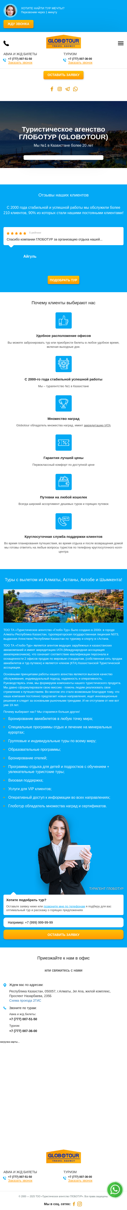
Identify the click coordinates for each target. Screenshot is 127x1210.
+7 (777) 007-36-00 (80, 58)
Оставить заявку (64, 75)
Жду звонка (18, 24)
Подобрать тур (63, 280)
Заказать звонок (20, 62)
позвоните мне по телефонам (64, 906)
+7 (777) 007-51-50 (20, 58)
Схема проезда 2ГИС (25, 1000)
